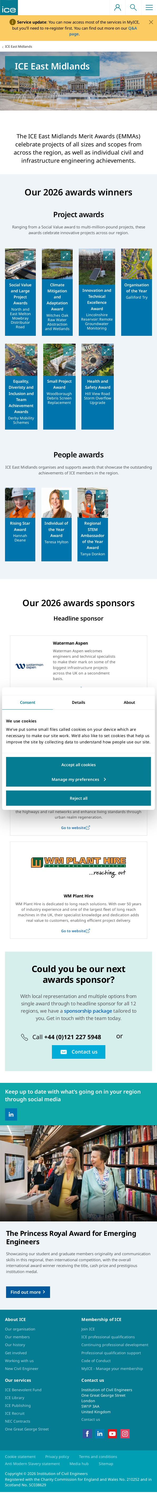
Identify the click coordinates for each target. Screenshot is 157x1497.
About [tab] (129, 702)
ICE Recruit (14, 1418)
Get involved (16, 1357)
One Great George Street (27, 1434)
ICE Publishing (18, 1410)
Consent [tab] (27, 702)
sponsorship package (88, 1015)
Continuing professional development (115, 1349)
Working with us (19, 1365)
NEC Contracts (18, 1426)
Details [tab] (78, 702)
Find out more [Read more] (26, 1297)
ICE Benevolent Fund (23, 1394)
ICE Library (14, 1402)
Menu (149, 7)
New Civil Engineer (21, 1373)
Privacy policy (58, 1461)
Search (133, 7)
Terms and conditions (99, 1461)
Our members (17, 1341)
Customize (104, 779)
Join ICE (88, 1333)
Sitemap (106, 1468)
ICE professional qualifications (108, 1341)
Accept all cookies (78, 764)
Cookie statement (20, 1461)
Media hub (79, 1468)
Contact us (90, 1424)
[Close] (151, 22)
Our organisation (20, 1333)
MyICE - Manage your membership (112, 1373)
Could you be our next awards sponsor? (78, 979)
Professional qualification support (112, 1357)
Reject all (78, 798)
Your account (117, 7)
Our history (15, 1349)
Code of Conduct (96, 1365)
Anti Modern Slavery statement (32, 1468)
